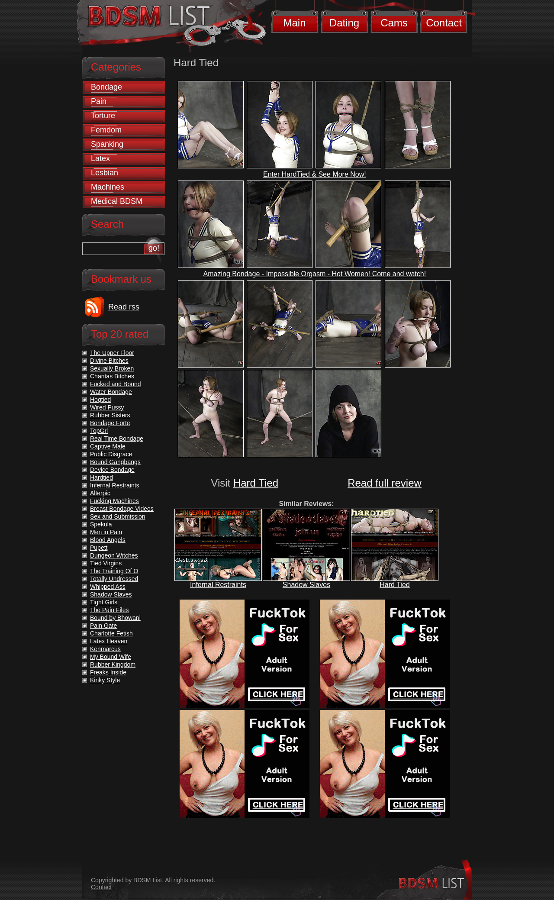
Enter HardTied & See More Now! (314, 174)
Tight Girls (103, 602)
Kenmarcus (105, 648)
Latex (100, 158)
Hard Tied (255, 483)
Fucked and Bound (115, 384)
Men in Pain (106, 532)
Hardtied (101, 477)
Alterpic (100, 493)
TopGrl (99, 430)
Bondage (106, 87)
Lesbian (104, 172)
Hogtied (100, 399)
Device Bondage (112, 469)
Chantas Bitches (112, 376)
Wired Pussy (107, 407)
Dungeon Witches (114, 555)
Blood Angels (108, 539)
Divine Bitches (109, 360)
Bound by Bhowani (115, 617)
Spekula (101, 524)
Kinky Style (105, 680)
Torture (103, 115)
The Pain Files (109, 609)
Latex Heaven (108, 641)
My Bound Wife (110, 656)
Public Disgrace (111, 454)
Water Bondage (111, 391)
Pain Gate (103, 625)
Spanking (107, 144)
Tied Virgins (106, 563)
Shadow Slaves (306, 584)
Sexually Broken (112, 368)
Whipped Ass (108, 586)
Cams (394, 23)
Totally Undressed (114, 578)
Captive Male (108, 446)
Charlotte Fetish (111, 633)
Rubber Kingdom (112, 664)
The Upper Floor (112, 352)
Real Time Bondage (116, 438)
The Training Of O (114, 571)
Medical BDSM (116, 201)
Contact (444, 23)
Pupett (98, 547)
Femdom (106, 130)
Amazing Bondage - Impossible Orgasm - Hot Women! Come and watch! (314, 273)
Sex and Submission (117, 516)
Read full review (385, 483)
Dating (344, 23)
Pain (98, 101)
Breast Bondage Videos (122, 508)
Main (294, 23)
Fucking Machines (114, 500)
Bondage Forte (110, 422)
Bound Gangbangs (115, 461)
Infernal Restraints (218, 584)
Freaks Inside (108, 672)
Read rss (123, 307)
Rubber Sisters (110, 415)
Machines (107, 187)
